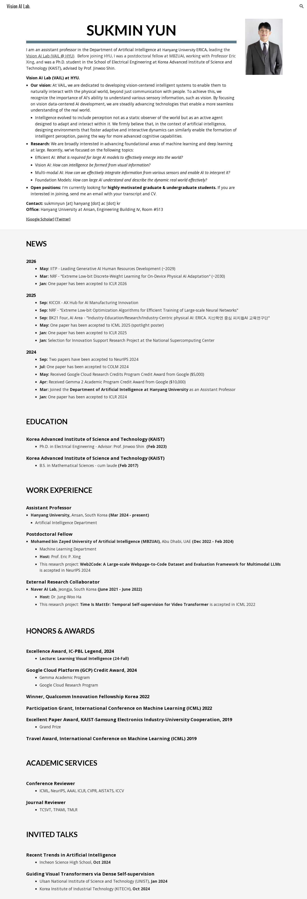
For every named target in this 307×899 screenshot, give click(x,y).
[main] (131, 121)
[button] (301, 6)
